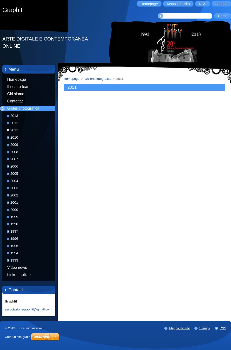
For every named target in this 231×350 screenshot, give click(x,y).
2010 (14, 137)
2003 (14, 188)
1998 (14, 224)
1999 (14, 217)
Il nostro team (18, 87)
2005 (14, 173)
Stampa (204, 328)
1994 (14, 253)
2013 (14, 116)
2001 (14, 202)
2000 (14, 210)
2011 (14, 130)
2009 (14, 145)
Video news (17, 267)
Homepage (16, 79)
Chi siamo (15, 94)
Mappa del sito (179, 328)
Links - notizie (19, 275)
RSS (223, 328)
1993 (14, 260)
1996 (14, 239)
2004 (14, 181)
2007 (14, 159)
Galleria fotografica (23, 108)
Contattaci (16, 101)
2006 (14, 166)
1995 (14, 246)
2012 (14, 123)
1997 (14, 231)
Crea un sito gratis (17, 337)
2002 (14, 195)
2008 (14, 152)
